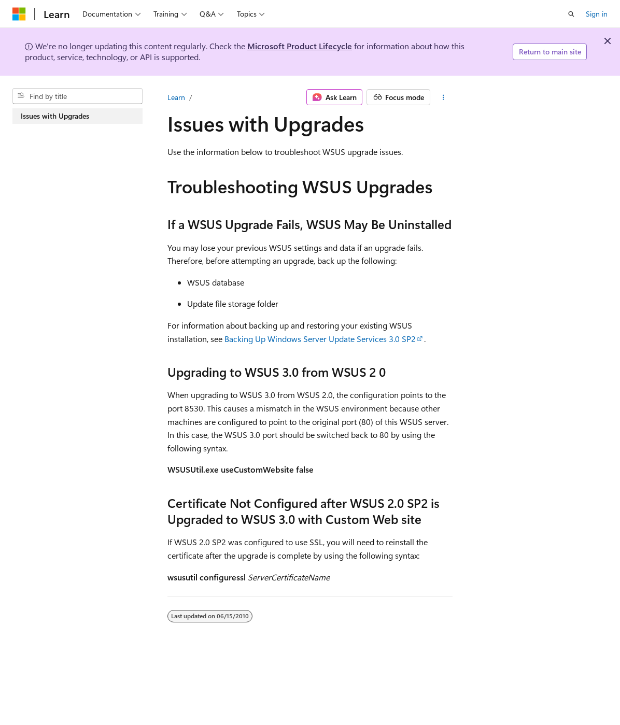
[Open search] (571, 14)
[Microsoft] (19, 14)
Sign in (597, 14)
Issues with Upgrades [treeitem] (55, 116)
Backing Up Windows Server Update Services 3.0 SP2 (320, 338)
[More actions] (443, 97)
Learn (176, 97)
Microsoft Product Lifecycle (299, 45)
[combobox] (77, 96)
